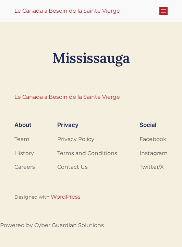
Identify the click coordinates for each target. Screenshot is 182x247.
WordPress (66, 196)
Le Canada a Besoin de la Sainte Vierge (67, 11)
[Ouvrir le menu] (163, 11)
